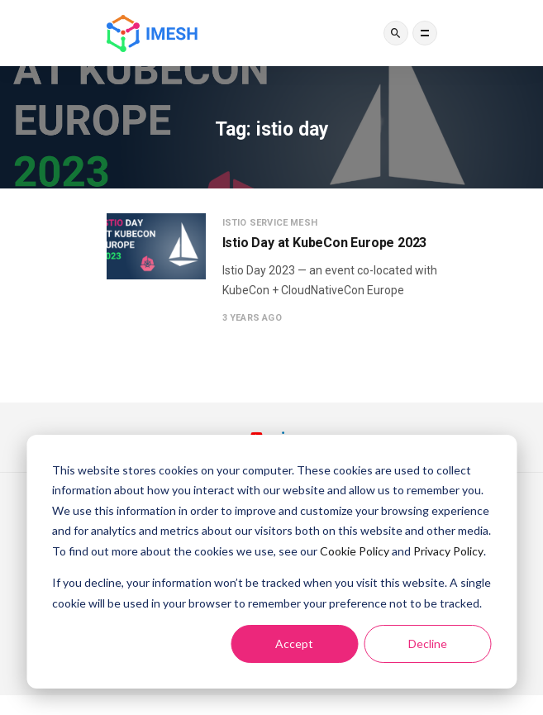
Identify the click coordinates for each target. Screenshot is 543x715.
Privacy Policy (448, 551)
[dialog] (271, 562)
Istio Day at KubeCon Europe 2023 (324, 242)
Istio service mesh (270, 222)
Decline (427, 643)
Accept (294, 643)
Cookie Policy (354, 551)
